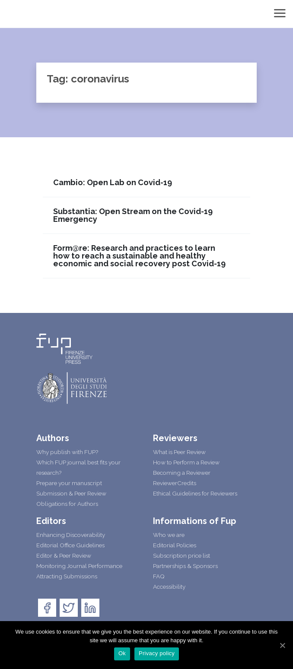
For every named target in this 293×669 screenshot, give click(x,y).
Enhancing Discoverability (70, 534)
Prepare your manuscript (69, 483)
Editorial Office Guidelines (70, 545)
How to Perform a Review (186, 462)
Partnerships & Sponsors (185, 565)
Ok (122, 653)
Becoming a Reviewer (181, 472)
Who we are (169, 534)
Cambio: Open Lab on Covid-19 (112, 182)
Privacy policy (157, 653)
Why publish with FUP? (67, 451)
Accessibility (169, 586)
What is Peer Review (179, 451)
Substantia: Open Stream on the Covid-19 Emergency (133, 215)
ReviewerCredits (174, 483)
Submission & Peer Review (71, 493)
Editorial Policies (174, 545)
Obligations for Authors (67, 503)
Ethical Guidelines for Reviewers (195, 493)
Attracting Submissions (66, 576)
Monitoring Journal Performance (79, 565)
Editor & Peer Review (63, 555)
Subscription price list (181, 555)
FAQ (159, 576)
